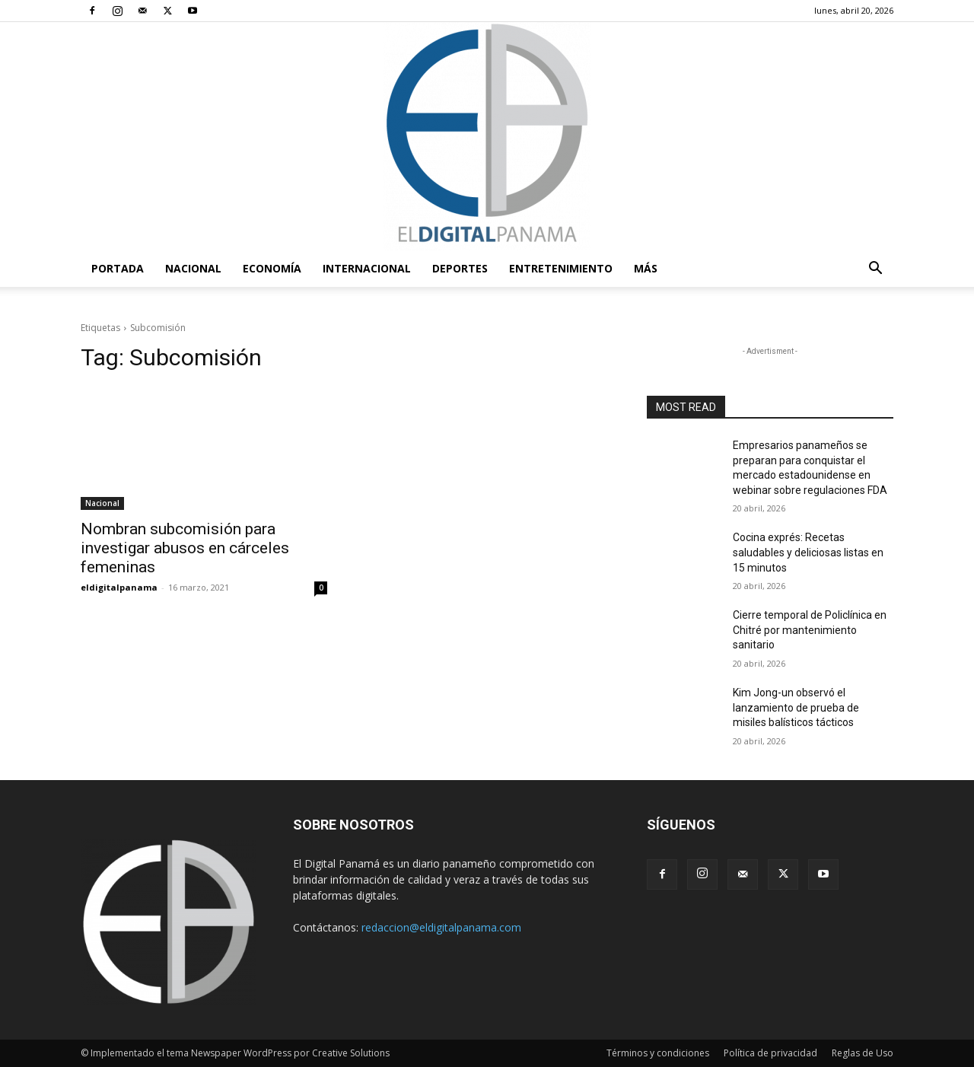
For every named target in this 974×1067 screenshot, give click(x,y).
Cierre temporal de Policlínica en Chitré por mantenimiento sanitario (809, 630)
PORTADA (117, 268)
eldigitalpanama (119, 587)
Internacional (367, 268)
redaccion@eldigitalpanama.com (441, 927)
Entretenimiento (561, 268)
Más (645, 268)
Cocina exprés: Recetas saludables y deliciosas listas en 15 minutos (808, 552)
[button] (875, 270)
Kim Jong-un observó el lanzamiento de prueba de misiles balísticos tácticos (796, 707)
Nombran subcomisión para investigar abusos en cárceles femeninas (185, 548)
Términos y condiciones (657, 1052)
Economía (272, 268)
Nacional (193, 268)
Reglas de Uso (862, 1052)
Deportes (460, 268)
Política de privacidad (770, 1052)
